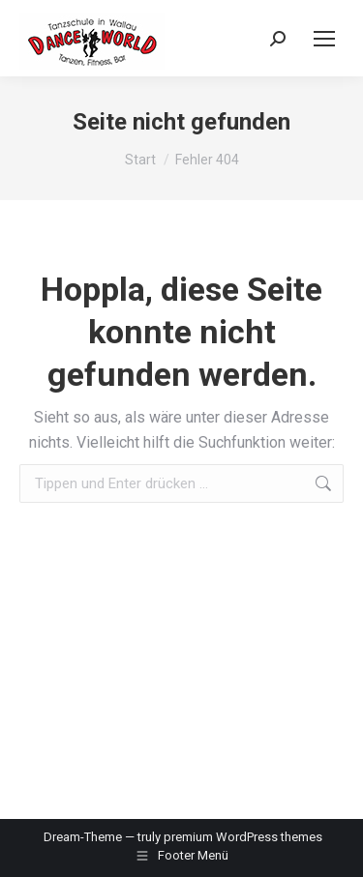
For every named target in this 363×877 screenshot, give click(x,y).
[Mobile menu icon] (324, 38)
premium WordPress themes (243, 837)
